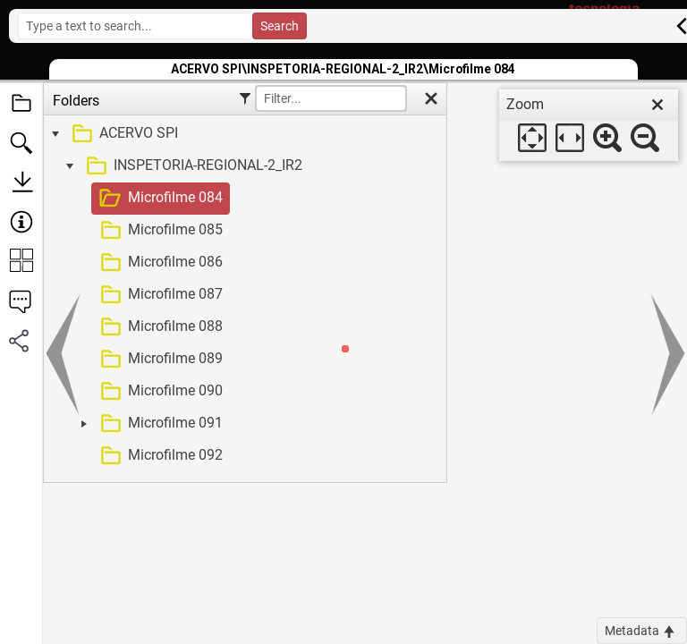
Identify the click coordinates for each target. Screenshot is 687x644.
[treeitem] (242, 134)
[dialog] (588, 125)
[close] (657, 104)
